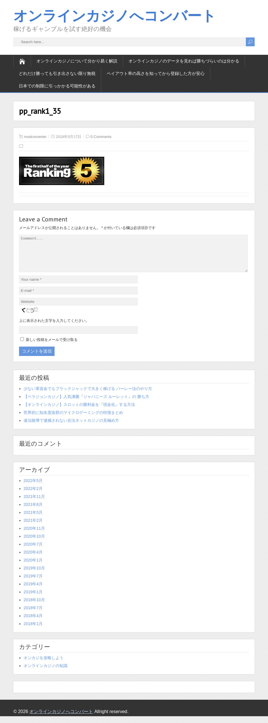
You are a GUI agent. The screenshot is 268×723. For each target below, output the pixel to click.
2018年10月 (34, 606)
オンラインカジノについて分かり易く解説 (76, 61)
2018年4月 (33, 622)
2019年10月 (34, 575)
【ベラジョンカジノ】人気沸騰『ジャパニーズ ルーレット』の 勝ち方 (86, 403)
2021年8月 (33, 511)
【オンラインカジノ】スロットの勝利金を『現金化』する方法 (79, 411)
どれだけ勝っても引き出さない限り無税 (57, 73)
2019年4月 (33, 590)
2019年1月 (33, 598)
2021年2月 (33, 527)
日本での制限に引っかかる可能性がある (57, 86)
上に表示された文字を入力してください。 (54, 327)
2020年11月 (34, 535)
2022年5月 (33, 487)
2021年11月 (34, 503)
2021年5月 (33, 519)
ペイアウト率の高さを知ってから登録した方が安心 (156, 73)
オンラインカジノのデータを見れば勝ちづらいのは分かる (183, 61)
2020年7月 (33, 551)
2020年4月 (33, 559)
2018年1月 (33, 630)
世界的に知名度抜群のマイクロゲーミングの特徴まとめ (73, 419)
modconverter (35, 137)
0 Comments (101, 137)
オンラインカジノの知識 (45, 672)
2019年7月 (33, 583)
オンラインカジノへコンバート (114, 15)
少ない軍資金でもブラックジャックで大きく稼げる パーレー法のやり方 (88, 395)
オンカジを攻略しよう (43, 664)
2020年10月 (34, 543)
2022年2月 (33, 495)
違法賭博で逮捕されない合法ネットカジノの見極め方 (71, 427)
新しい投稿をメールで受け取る (52, 346)
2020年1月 (33, 567)
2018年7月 (33, 614)
